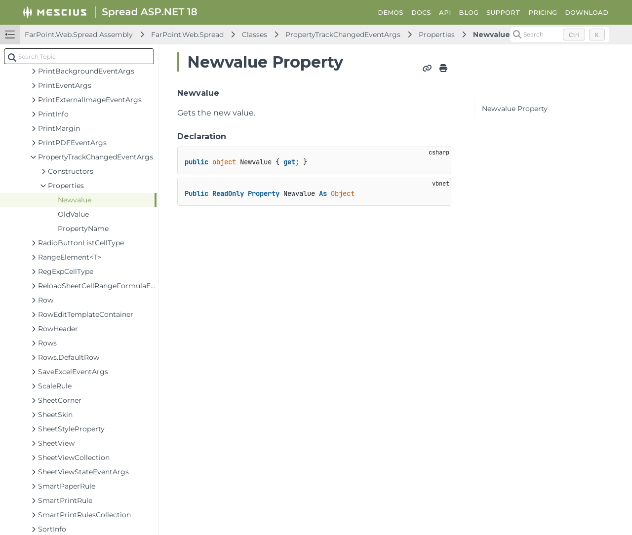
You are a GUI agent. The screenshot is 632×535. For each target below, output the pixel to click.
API (445, 12)
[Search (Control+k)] (560, 34)
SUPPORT (503, 12)
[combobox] (79, 56)
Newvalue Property (515, 108)
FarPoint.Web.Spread (187, 34)
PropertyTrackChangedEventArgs (342, 34)
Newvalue (491, 34)
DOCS (421, 12)
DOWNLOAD (586, 12)
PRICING (542, 12)
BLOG (468, 12)
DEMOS (390, 12)
